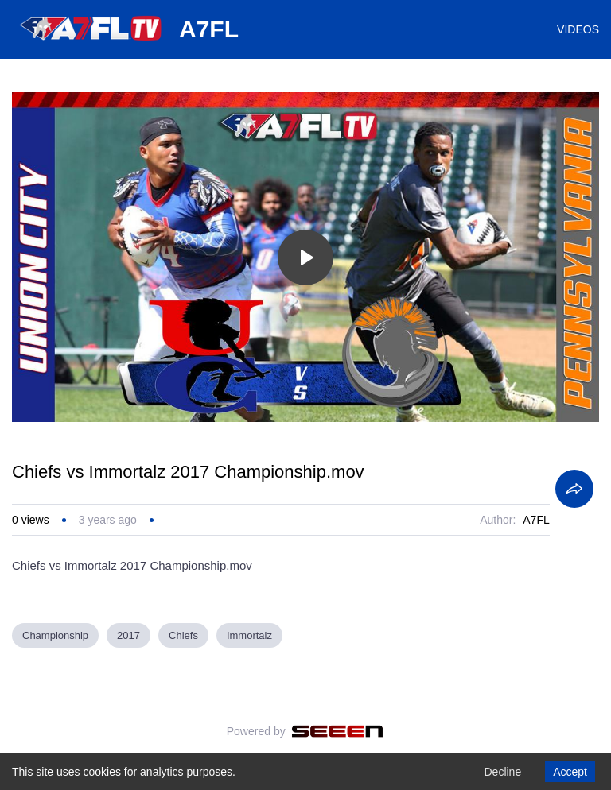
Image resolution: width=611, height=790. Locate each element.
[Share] (574, 489)
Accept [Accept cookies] (570, 771)
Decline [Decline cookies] (502, 771)
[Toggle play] (305, 257)
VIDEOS (578, 29)
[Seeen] (337, 731)
